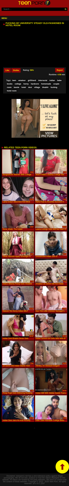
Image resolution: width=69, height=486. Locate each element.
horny (26, 84)
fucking (54, 87)
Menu (4, 18)
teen (14, 80)
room (9, 87)
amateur (22, 80)
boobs (9, 84)
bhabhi (45, 87)
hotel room (12, 91)
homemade (46, 84)
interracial (42, 80)
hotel (23, 87)
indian (52, 80)
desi (30, 87)
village (37, 87)
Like (7, 70)
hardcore (35, 84)
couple (56, 84)
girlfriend (32, 80)
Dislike (16, 70)
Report (60, 70)
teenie (16, 87)
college (18, 84)
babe (59, 80)
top (62, 466)
